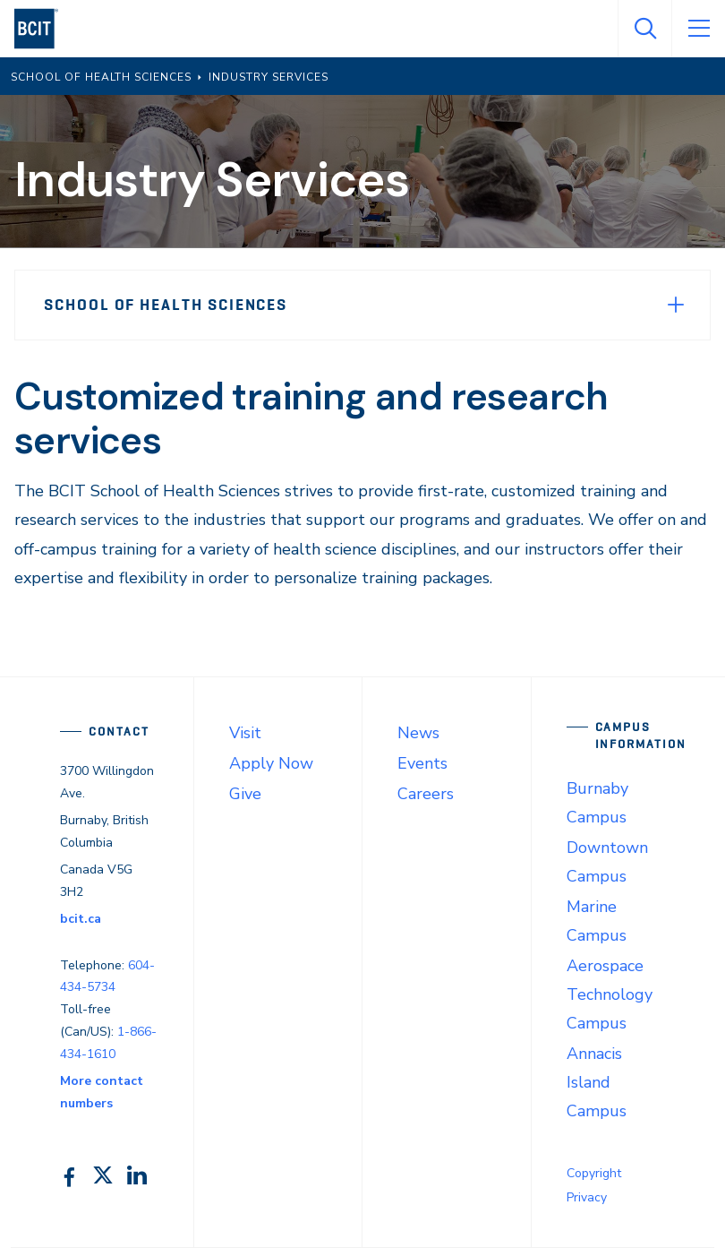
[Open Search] (644, 28)
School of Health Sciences (165, 305)
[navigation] (43, 28)
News (418, 733)
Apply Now (271, 763)
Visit (245, 733)
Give (245, 794)
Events (422, 763)
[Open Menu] (698, 28)
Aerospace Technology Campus (609, 994)
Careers (425, 794)
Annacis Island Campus (597, 1082)
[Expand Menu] (675, 304)
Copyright (594, 1173)
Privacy (587, 1197)
